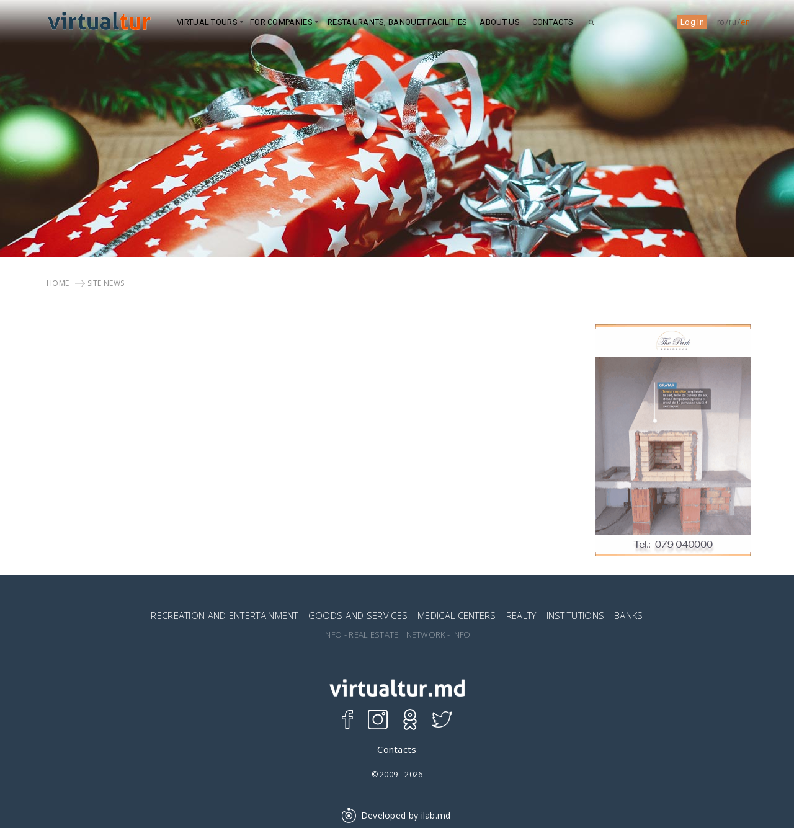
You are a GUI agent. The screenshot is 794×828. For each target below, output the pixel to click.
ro (721, 22)
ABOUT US (499, 22)
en (745, 22)
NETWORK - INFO (438, 635)
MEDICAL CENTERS (456, 615)
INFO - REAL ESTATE (360, 635)
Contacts (552, 22)
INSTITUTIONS (575, 615)
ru (732, 22)
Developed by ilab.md (396, 815)
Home (58, 283)
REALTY (521, 615)
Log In (692, 22)
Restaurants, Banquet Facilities (397, 22)
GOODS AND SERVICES (358, 615)
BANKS (628, 615)
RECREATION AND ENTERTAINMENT (224, 615)
